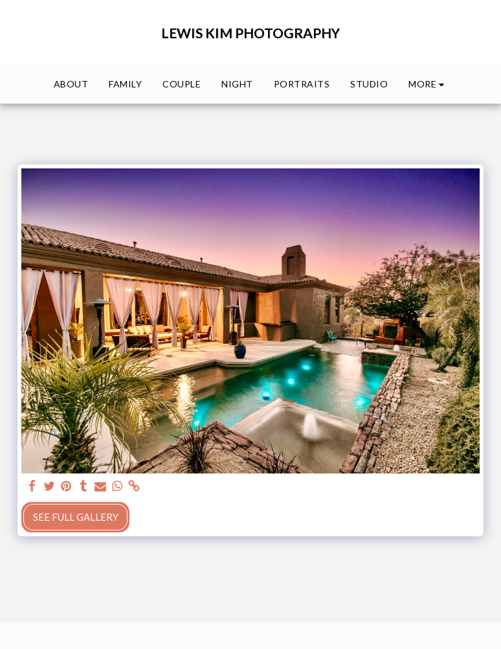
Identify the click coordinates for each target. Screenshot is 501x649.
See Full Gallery (75, 517)
